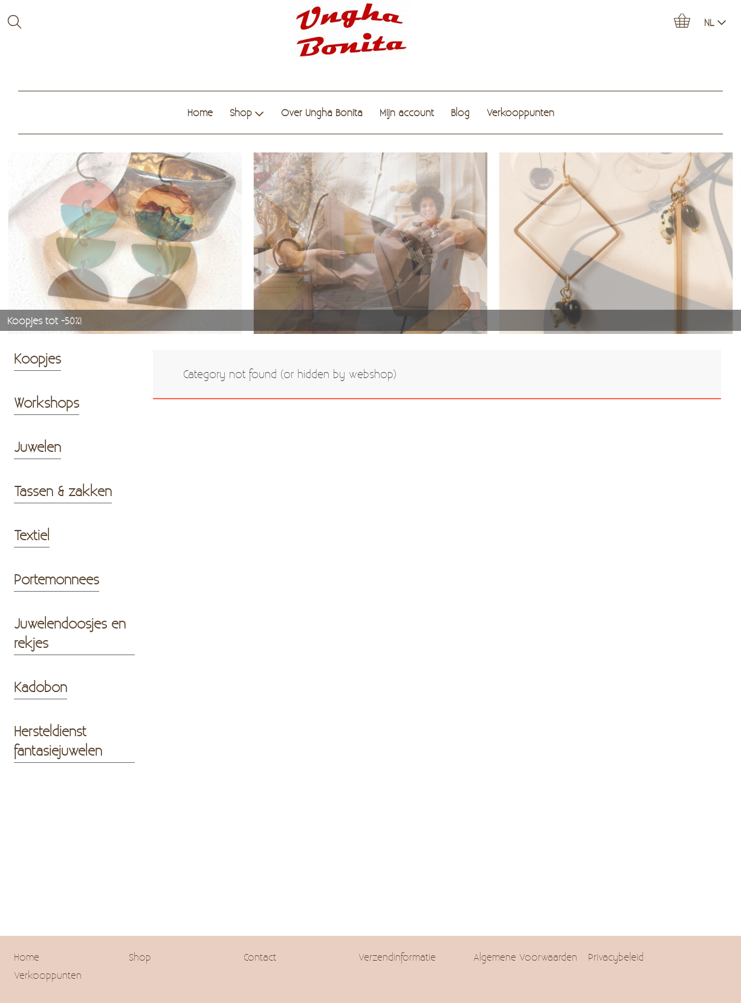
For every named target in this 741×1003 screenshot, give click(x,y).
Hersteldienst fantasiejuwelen (58, 740)
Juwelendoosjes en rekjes (70, 632)
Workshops (46, 402)
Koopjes (37, 358)
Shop (247, 112)
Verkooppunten (520, 112)
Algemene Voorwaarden (525, 957)
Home (200, 112)
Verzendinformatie (397, 957)
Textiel (32, 534)
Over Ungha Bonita (322, 112)
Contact (260, 957)
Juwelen (37, 446)
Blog (460, 112)
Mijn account (407, 112)
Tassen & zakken (63, 490)
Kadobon (40, 686)
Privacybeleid (616, 957)
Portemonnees (56, 579)
